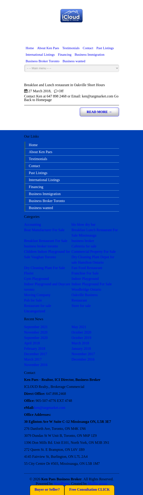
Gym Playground (36, 279)
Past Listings (105, 48)
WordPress (61, 484)
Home (30, 48)
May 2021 (79, 327)
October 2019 (81, 338)
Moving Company (37, 295)
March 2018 (80, 343)
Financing (64, 54)
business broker (83, 241)
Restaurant (79, 300)
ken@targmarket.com (49, 408)
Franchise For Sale (85, 273)
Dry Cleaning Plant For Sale (44, 268)
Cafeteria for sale (84, 246)
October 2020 (81, 332)
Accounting (32, 224)
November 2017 (83, 354)
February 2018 (34, 348)
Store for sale (81, 306)
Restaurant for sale (37, 306)
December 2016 (83, 359)
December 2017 (35, 354)
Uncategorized (34, 311)
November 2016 (36, 365)
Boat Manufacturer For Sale (44, 230)
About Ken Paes (48, 48)
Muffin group (97, 484)
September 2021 (36, 327)
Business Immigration (89, 54)
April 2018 (32, 343)
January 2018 (81, 348)
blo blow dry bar (84, 224)
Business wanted (74, 61)
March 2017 (33, 359)
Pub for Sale (33, 300)
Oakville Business (85, 295)
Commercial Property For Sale (94, 251)
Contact (88, 48)
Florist (29, 273)
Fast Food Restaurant (87, 268)
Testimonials (71, 48)
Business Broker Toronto (43, 61)
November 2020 (36, 332)
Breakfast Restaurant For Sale (46, 241)
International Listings (40, 54)
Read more (99, 112)
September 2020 (36, 338)
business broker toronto (41, 246)
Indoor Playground (85, 279)
